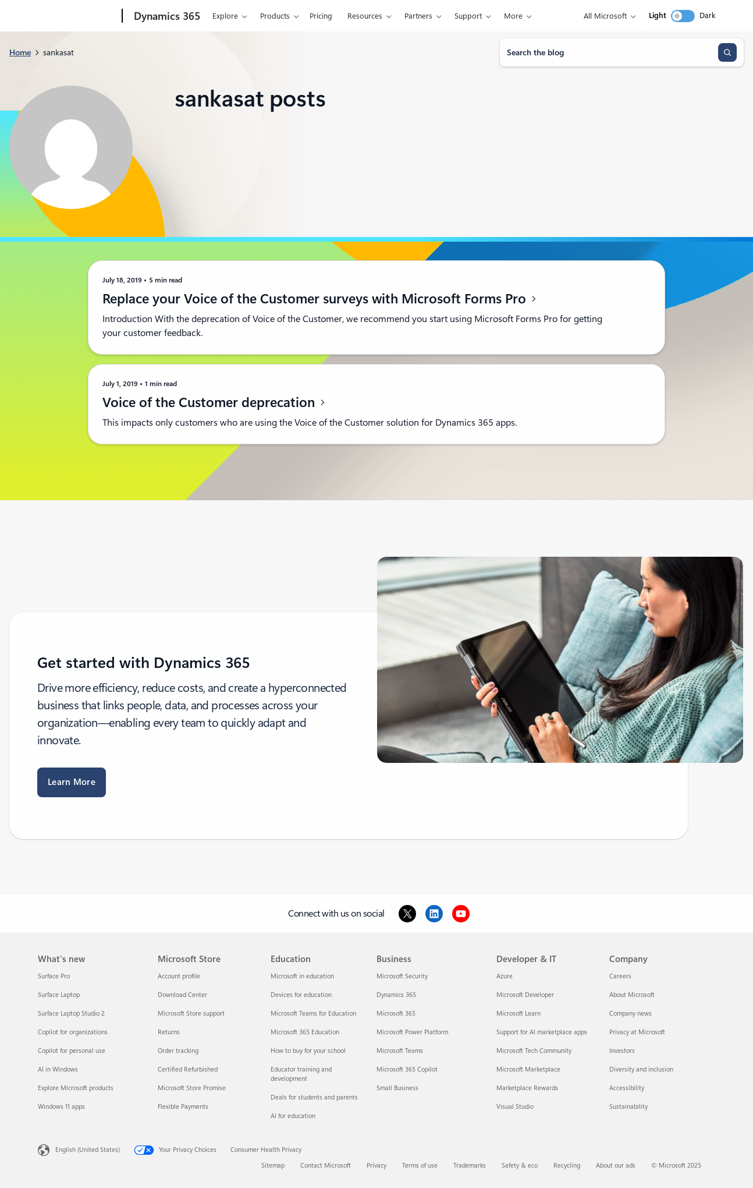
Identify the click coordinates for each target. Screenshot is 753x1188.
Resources (357, 16)
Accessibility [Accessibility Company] (626, 1088)
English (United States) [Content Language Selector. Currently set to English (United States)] (87, 1150)
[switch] (683, 16)
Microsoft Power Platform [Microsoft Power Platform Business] (412, 1032)
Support (460, 16)
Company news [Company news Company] (630, 1013)
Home (20, 52)
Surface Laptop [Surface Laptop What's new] (59, 995)
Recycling (566, 1165)
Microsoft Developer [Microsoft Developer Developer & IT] (525, 995)
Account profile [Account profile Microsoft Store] (179, 976)
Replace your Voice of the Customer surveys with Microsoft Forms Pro (320, 298)
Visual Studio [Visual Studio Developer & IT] (515, 1107)
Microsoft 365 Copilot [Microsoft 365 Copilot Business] (407, 1069)
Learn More (71, 782)
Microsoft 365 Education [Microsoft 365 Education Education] (305, 1032)
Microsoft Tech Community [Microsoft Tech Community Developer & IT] (533, 1051)
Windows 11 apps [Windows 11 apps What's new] (61, 1107)
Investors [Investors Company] (622, 1051)
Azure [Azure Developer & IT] (504, 976)
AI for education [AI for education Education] (293, 1116)
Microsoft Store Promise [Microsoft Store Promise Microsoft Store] (192, 1088)
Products (267, 16)
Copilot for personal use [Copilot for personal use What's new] (71, 1051)
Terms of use (420, 1165)
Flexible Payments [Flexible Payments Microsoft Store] (183, 1107)
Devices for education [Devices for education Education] (301, 995)
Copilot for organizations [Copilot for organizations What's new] (73, 1032)
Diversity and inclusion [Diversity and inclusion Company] (641, 1069)
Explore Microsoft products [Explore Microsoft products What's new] (75, 1088)
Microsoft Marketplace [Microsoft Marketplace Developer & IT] (528, 1069)
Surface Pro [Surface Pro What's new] (54, 976)
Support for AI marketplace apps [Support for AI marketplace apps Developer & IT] (541, 1032)
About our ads (615, 1165)
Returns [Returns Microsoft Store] (169, 1032)
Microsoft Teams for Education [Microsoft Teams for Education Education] (313, 1013)
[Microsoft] (74, 16)
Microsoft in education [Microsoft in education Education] (302, 976)
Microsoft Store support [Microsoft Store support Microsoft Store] (191, 1013)
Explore (217, 16)
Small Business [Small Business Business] (397, 1088)
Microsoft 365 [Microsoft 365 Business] (395, 1013)
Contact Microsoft (325, 1165)
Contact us (512, 16)
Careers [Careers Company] (620, 976)
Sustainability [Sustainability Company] (628, 1107)
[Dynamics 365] (158, 16)
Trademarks (469, 1165)
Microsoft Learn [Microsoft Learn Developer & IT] (518, 1013)
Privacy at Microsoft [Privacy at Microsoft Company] (637, 1032)
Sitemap (273, 1165)
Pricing (313, 16)
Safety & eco (520, 1165)
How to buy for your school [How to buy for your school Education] (308, 1051)
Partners (411, 16)
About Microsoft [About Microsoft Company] (632, 995)
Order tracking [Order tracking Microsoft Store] (178, 1051)
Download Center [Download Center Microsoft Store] (182, 995)
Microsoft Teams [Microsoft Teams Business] (399, 1051)
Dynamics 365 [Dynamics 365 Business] (396, 995)
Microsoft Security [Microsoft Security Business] (402, 976)
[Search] (727, 52)
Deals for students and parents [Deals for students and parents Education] (314, 1097)
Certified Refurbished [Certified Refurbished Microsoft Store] (188, 1069)
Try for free (561, 16)
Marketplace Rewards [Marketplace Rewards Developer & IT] (527, 1088)
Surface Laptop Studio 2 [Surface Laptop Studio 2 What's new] (71, 1013)
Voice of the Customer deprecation (214, 402)
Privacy (376, 1165)
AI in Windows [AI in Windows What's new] (58, 1069)
